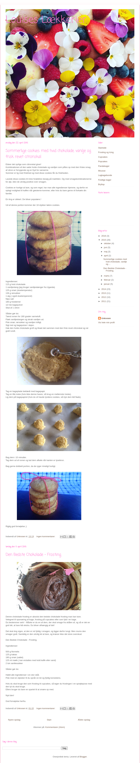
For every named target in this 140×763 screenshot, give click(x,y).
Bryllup (101, 184)
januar (107, 284)
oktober (108, 243)
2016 (104, 236)
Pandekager (103, 166)
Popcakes (102, 161)
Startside (102, 148)
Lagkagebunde (105, 175)
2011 (104, 301)
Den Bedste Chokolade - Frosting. (34, 555)
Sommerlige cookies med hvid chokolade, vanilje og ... (115, 261)
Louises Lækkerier (46, 20)
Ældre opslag (84, 720)
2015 (104, 240)
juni (106, 247)
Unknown (106, 318)
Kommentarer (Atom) (55, 727)
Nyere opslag (14, 720)
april (106, 255)
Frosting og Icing (106, 152)
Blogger (83, 756)
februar (107, 280)
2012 (104, 297)
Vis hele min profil (106, 322)
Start (49, 720)
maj (106, 251)
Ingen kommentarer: (46, 536)
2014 (104, 289)
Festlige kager (104, 180)
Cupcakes (102, 157)
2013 (104, 293)
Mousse (102, 171)
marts (107, 276)
